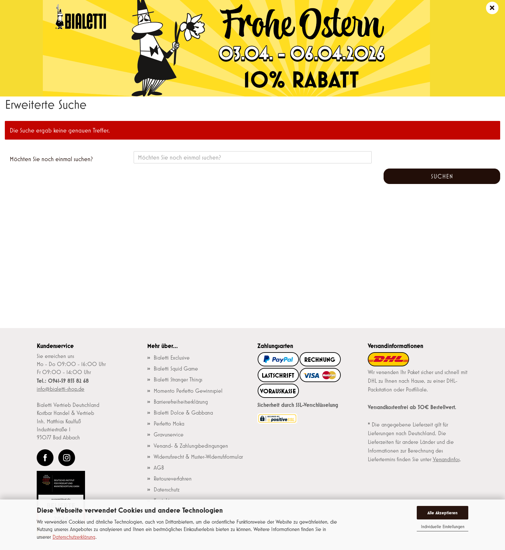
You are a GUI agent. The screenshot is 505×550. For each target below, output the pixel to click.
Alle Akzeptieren (442, 512)
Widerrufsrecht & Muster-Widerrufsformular (198, 457)
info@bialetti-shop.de (60, 389)
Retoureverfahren (173, 478)
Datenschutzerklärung (73, 537)
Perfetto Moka (169, 423)
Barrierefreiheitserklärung (181, 402)
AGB (159, 467)
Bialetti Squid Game (176, 368)
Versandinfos (446, 459)
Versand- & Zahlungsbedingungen (191, 446)
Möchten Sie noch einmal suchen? (51, 158)
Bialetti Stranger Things (178, 379)
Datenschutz (166, 489)
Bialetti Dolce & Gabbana (183, 412)
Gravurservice (169, 434)
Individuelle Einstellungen (442, 526)
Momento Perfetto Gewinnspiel (188, 391)
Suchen (442, 176)
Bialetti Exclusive (172, 357)
